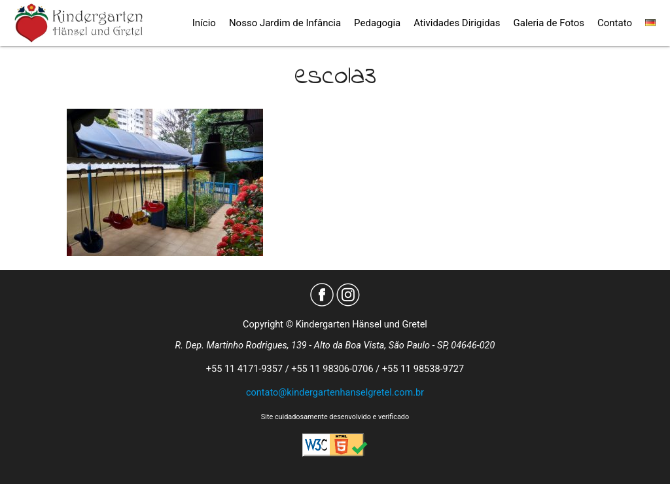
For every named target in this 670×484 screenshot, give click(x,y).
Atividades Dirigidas (457, 23)
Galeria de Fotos (549, 23)
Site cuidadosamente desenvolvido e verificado (335, 417)
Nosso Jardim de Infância (285, 23)
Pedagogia (377, 23)
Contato (614, 23)
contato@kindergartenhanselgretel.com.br (335, 392)
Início (204, 23)
